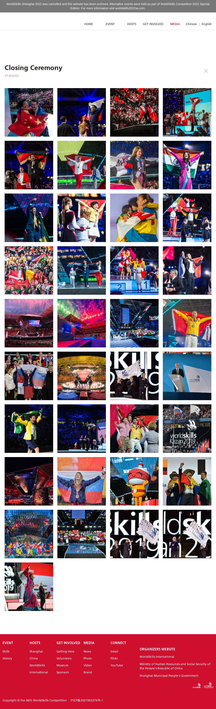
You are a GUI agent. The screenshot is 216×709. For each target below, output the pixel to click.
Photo (88, 658)
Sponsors (63, 672)
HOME (88, 24)
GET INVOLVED (153, 24)
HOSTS (131, 24)
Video (88, 665)
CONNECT (118, 642)
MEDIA (175, 24)
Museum (62, 665)
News (87, 651)
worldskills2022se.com (130, 8)
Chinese (191, 24)
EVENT (110, 24)
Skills (6, 651)
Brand (88, 672)
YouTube (117, 665)
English (207, 24)
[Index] (22, 21)
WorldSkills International (157, 657)
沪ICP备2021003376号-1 (86, 700)
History (7, 658)
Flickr (114, 658)
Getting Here (65, 651)
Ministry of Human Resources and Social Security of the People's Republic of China (175, 666)
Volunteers (64, 658)
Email (114, 651)
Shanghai (36, 651)
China (34, 658)
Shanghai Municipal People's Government (169, 676)
